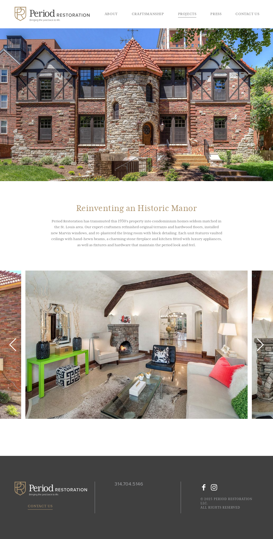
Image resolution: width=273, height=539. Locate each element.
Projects (187, 14)
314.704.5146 (129, 484)
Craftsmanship (148, 14)
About (111, 14)
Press (215, 14)
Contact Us (247, 14)
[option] (136, 345)
